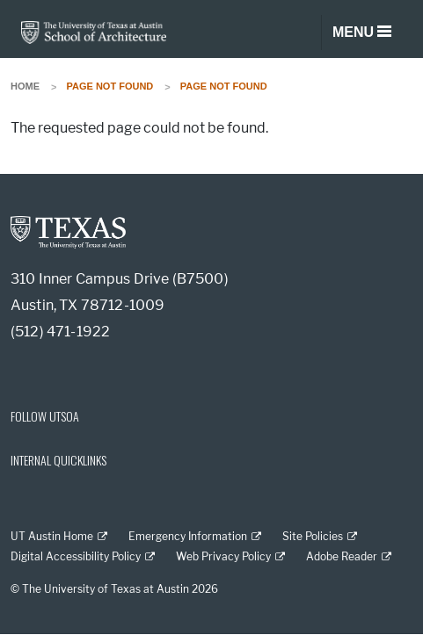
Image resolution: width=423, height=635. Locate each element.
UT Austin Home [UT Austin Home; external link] (52, 536)
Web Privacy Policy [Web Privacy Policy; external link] (223, 556)
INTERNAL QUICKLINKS (58, 460)
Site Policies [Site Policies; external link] (312, 536)
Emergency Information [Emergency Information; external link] (187, 536)
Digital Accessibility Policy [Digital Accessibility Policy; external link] (76, 556)
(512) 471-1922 (60, 331)
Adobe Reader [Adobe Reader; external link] (341, 556)
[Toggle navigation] (361, 32)
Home (25, 86)
